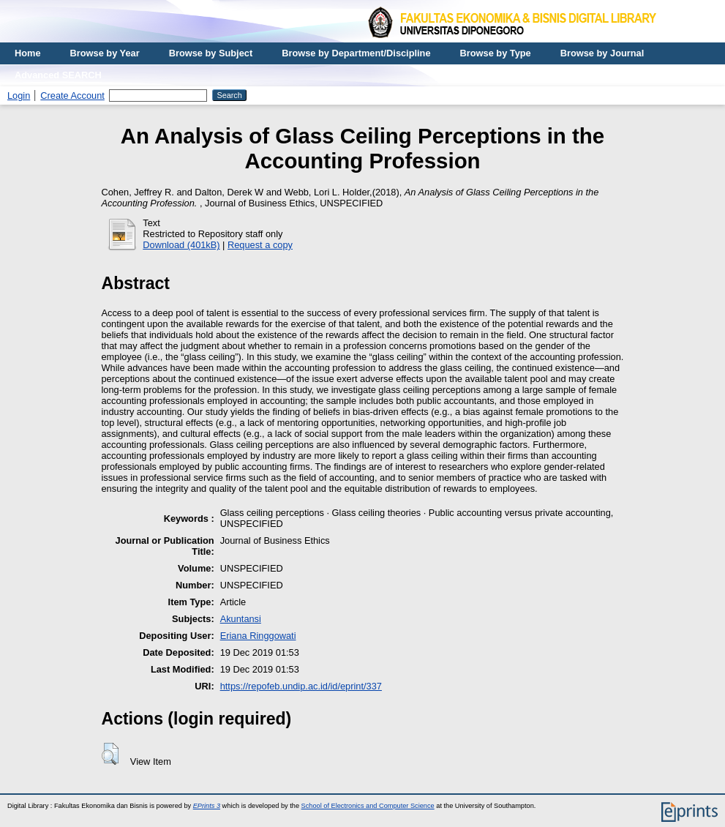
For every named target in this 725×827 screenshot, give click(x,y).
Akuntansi (240, 618)
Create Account (72, 95)
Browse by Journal (602, 53)
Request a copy (260, 244)
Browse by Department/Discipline (356, 53)
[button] (110, 754)
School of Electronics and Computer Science (368, 805)
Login (18, 95)
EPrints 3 (206, 805)
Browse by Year (105, 53)
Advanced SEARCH (58, 75)
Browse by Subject (211, 53)
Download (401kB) (181, 244)
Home (28, 53)
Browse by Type (495, 53)
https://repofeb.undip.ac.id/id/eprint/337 (301, 686)
